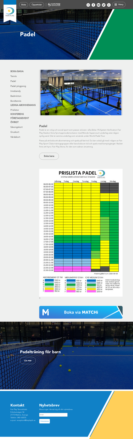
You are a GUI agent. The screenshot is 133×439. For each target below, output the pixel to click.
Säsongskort (16, 127)
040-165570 (21, 417)
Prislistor (14, 110)
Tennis (13, 76)
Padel (13, 81)
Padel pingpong (18, 86)
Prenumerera (44, 421)
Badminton (15, 96)
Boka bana (16, 71)
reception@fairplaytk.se (26, 420)
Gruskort (14, 132)
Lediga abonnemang (23, 105)
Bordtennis (15, 101)
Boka (23, 4)
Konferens (17, 114)
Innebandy (15, 91)
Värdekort (15, 137)
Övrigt (14, 122)
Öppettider (37, 4)
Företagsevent (19, 118)
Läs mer (28, 360)
